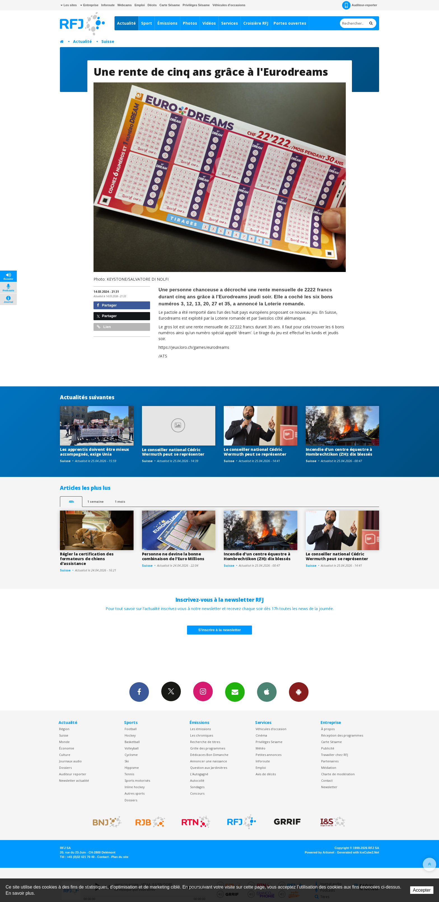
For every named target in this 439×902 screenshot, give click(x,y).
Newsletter (329, 787)
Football (131, 729)
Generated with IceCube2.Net (358, 852)
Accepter (422, 890)
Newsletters (235, 691)
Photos (190, 23)
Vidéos (209, 23)
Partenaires (329, 761)
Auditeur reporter (72, 774)
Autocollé (197, 780)
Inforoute (108, 5)
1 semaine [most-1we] (95, 501)
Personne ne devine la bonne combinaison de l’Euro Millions (173, 556)
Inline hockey (134, 787)
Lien (104, 327)
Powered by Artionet (319, 852)
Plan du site (119, 857)
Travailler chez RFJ (334, 754)
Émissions (167, 23)
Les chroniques (201, 735)
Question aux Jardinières (208, 767)
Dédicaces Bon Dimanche (209, 754)
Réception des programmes (342, 735)
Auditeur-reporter (359, 5)
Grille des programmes (207, 748)
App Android (299, 691)
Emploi (139, 5)
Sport (146, 23)
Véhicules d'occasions (229, 5)
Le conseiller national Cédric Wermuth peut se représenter (173, 452)
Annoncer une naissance (208, 761)
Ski (127, 761)
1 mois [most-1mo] (120, 501)
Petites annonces (268, 754)
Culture (64, 754)
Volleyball (132, 748)
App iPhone (267, 691)
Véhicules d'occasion (271, 729)
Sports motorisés (137, 780)
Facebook (139, 691)
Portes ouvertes (290, 23)
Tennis (129, 774)
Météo (260, 748)
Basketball (132, 742)
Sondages (197, 787)
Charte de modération (338, 774)
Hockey (130, 735)
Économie (66, 748)
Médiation (328, 767)
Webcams (124, 5)
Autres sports (134, 793)
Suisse (107, 41)
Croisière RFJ (255, 23)
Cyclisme (131, 754)
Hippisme (132, 767)
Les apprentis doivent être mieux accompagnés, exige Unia (94, 452)
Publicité (327, 748)
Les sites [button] (68, 5)
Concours (197, 793)
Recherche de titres (205, 742)
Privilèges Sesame (269, 742)
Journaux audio (70, 761)
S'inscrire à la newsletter (219, 630)
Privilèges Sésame (196, 5)
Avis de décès (266, 774)
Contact (327, 780)
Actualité (126, 23)
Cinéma (261, 735)
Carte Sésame (170, 5)
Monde (64, 742)
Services (229, 23)
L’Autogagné (199, 774)
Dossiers (65, 767)
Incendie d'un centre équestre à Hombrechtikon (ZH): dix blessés (339, 452)
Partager (107, 305)
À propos (328, 729)
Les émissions (200, 729)
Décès (152, 5)
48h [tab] (71, 501)
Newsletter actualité (74, 780)
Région (64, 729)
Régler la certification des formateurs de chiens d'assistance (86, 558)
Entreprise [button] (89, 5)
